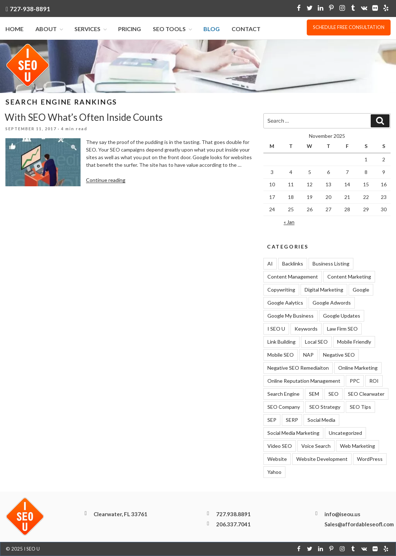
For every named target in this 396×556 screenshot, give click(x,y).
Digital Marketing (324, 290)
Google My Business (290, 316)
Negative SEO (339, 355)
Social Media (321, 420)
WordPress (370, 459)
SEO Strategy (324, 407)
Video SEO (279, 446)
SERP (292, 420)
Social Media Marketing (293, 433)
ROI (374, 381)
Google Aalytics (285, 303)
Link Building (281, 342)
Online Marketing (358, 368)
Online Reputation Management (303, 381)
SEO (333, 394)
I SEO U (276, 329)
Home (14, 29)
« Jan (289, 222)
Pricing (129, 29)
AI (270, 263)
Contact (246, 29)
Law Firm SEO (342, 329)
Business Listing (331, 263)
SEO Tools (173, 29)
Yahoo (274, 472)
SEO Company (283, 407)
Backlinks (292, 263)
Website (277, 459)
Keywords (306, 329)
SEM (314, 394)
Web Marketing (357, 446)
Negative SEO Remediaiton (298, 368)
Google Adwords (332, 303)
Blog (211, 29)
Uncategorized (345, 433)
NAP (308, 355)
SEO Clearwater (366, 394)
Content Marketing (349, 276)
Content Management (292, 276)
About (49, 29)
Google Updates (341, 316)
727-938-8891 (30, 9)
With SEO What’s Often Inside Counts (84, 117)
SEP (271, 420)
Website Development (322, 459)
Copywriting (281, 290)
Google (361, 290)
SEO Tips (360, 407)
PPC (355, 381)
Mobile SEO (280, 355)
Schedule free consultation (348, 27)
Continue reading (105, 180)
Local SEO (316, 342)
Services (91, 29)
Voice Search (316, 446)
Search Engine (283, 394)
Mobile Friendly (354, 342)
